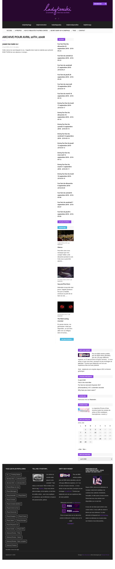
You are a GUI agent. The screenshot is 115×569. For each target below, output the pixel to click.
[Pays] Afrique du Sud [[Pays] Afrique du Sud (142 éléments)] (13, 487)
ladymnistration (41, 25)
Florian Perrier (105, 555)
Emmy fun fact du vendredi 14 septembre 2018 (66, 136)
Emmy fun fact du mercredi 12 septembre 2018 (64, 155)
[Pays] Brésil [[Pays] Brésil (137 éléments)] (22, 495)
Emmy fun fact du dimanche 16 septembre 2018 (64, 114)
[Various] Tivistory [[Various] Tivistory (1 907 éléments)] (12, 545)
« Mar (80, 449)
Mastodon (93, 399)
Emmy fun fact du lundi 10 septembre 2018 (66, 175)
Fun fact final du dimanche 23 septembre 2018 (63, 46)
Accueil (9, 30)
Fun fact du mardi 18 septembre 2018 (65, 94)
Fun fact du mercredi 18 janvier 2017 (89, 385)
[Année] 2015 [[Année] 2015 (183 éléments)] (21, 478)
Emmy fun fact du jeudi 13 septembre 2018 (66, 144)
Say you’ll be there (64, 284)
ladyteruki (60, 244)
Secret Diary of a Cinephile (60, 30)
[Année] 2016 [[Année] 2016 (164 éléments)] (10, 483)
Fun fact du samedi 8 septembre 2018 (65, 194)
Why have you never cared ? (87, 390)
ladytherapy (87, 25)
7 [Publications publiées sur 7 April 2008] (80, 432)
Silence (60, 247)
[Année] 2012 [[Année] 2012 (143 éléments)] (10, 478)
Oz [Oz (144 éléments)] (7, 474)
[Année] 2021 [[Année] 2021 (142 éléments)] (21, 483)
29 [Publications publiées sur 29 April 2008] (85, 442)
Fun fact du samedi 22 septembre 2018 (65, 57)
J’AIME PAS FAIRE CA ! (10, 44)
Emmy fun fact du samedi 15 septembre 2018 (65, 126)
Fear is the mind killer (84, 382)
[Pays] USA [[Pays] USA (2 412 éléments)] (20, 528)
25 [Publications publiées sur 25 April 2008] (100, 439)
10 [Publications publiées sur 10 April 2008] (95, 432)
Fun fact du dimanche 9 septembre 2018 (65, 184)
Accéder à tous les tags (12, 549)
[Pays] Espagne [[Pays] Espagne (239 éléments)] (11, 516)
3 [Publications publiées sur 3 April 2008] (95, 429)
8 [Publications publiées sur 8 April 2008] (85, 432)
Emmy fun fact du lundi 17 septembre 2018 (66, 104)
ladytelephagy (26, 25)
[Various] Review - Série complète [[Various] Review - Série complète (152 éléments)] (16, 541)
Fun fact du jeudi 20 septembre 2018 (64, 76)
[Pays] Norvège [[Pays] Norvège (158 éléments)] (21, 520)
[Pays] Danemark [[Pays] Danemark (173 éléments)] (11, 512)
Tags (74, 30)
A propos (18, 30)
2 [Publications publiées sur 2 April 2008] (90, 429)
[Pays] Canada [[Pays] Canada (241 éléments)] (11, 499)
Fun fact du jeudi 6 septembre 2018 (64, 213)
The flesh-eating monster (63, 320)
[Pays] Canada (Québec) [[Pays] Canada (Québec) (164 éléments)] (14, 504)
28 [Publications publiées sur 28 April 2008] (80, 442)
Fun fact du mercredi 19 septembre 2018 (65, 85)
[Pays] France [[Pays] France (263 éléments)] (23, 516)
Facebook (58, 18)
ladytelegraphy (56, 25)
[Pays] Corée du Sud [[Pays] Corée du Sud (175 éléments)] (13, 508)
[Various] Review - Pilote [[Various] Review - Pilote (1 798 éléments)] (13, 533)
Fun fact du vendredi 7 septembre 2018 (65, 203)
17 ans (88, 359)
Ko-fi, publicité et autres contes (36, 30)
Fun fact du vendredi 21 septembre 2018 (65, 66)
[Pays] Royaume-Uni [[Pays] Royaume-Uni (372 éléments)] (12, 524)
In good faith (82, 380)
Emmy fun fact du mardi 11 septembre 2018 (65, 166)
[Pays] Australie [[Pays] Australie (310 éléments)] (11, 495)
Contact (82, 30)
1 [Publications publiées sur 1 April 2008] (85, 429)
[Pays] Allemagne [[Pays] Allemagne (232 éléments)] (12, 491)
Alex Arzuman (86, 555)
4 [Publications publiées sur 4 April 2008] (100, 429)
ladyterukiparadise (72, 25)
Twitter (55, 18)
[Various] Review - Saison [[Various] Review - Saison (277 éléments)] (14, 537)
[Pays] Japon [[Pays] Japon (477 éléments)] (10, 520)
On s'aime (16, 47)
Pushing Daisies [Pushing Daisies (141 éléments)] (16, 474)
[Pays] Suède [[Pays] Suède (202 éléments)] (10, 528)
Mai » (84, 449)
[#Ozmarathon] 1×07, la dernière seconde (91, 387)
